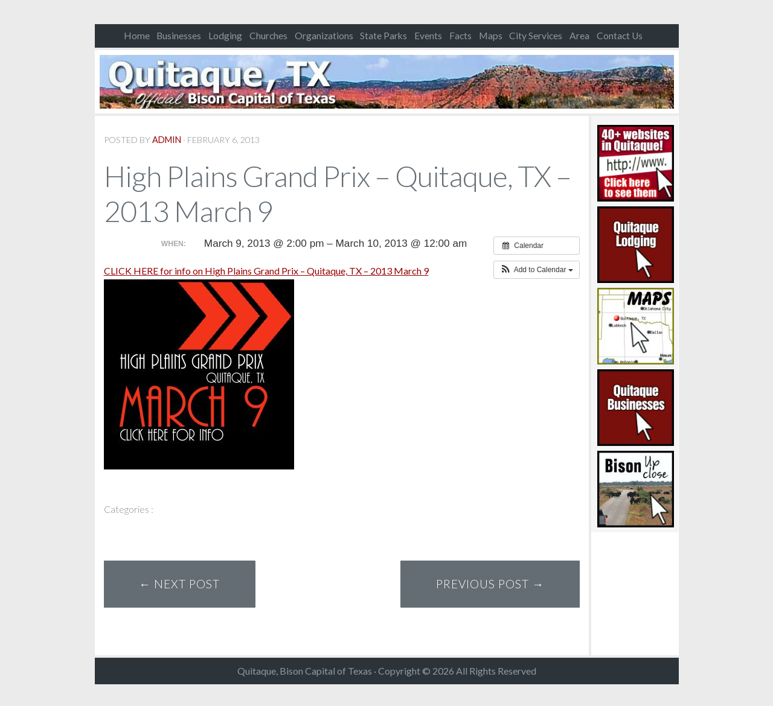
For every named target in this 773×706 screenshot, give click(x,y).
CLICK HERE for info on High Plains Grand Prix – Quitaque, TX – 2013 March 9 (266, 270)
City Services (535, 35)
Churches (268, 35)
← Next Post (179, 584)
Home (137, 35)
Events (428, 35)
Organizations (324, 35)
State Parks (383, 35)
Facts (460, 35)
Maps (490, 35)
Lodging (225, 35)
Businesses (178, 35)
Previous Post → (490, 584)
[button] (536, 269)
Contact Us (620, 35)
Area (579, 35)
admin (166, 140)
